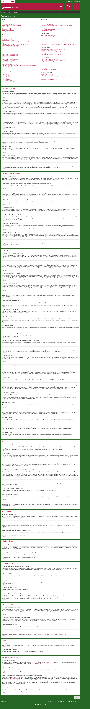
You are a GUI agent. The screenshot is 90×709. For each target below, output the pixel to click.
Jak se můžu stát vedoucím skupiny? (48, 26)
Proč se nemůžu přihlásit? (7, 26)
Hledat (12, 1)
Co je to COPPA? (5, 23)
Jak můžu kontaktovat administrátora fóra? (50, 79)
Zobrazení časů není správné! (8, 40)
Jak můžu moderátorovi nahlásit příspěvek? (10, 64)
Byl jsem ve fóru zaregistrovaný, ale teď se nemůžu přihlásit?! (14, 28)
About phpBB (35, 663)
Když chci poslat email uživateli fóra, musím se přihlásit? (13, 48)
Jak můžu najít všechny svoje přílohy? (48, 69)
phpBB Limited (46, 662)
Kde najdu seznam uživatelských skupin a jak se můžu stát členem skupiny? (56, 25)
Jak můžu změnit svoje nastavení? (8, 36)
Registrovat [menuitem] (69, 1)
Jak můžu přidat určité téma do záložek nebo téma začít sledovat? (54, 60)
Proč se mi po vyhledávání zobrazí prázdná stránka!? (52, 51)
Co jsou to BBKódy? (6, 73)
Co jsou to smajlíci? (5, 75)
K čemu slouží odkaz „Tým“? (46, 30)
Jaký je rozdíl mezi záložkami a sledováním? (50, 59)
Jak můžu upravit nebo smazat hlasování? (10, 59)
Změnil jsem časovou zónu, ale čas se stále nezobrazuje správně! (15, 41)
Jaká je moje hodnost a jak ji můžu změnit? (10, 46)
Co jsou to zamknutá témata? (8, 81)
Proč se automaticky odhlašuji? (8, 30)
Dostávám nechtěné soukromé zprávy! (49, 36)
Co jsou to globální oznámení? (8, 78)
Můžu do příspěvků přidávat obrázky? (9, 76)
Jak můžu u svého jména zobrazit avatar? (10, 45)
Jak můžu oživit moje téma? (7, 68)
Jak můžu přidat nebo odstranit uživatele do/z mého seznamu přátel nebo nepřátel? (58, 44)
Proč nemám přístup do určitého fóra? (9, 60)
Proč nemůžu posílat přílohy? (8, 61)
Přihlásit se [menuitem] (77, 1)
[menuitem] (68, 6)
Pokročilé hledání (14, 1)
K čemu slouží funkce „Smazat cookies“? (10, 31)
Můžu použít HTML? (6, 74)
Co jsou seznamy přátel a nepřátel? (48, 43)
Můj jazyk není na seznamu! (7, 43)
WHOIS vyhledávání (14, 678)
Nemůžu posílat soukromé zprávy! (48, 35)
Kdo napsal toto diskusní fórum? (47, 74)
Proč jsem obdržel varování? (7, 63)
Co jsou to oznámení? (6, 79)
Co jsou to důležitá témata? (7, 80)
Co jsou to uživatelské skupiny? (47, 24)
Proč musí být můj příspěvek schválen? (10, 66)
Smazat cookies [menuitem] (62, 701)
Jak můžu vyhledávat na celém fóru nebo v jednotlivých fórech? (54, 49)
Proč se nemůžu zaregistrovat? (8, 24)
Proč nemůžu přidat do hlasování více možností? (11, 58)
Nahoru (4, 97)
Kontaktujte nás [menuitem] (52, 701)
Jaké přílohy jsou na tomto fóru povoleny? (49, 68)
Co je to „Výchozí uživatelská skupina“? (49, 29)
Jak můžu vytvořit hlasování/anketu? (9, 56)
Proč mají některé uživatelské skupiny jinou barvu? (51, 28)
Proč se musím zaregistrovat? (8, 21)
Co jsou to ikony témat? (6, 83)
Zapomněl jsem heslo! (6, 29)
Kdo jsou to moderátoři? (46, 23)
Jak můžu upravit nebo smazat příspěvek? (10, 54)
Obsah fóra (4, 701)
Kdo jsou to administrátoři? (46, 21)
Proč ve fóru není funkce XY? (47, 75)
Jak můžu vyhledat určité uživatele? (48, 53)
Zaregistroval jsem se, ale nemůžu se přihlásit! (11, 25)
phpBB (62, 210)
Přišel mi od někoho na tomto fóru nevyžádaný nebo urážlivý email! (55, 38)
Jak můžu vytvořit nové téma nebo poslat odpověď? (12, 53)
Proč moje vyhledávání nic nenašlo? (48, 50)
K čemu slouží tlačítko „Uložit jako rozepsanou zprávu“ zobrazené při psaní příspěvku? (19, 65)
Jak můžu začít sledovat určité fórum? (48, 61)
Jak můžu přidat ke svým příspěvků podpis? (10, 55)
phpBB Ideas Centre (64, 669)
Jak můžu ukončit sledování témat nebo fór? (50, 63)
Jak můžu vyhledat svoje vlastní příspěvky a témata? (51, 54)
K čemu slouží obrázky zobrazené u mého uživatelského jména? (15, 44)
